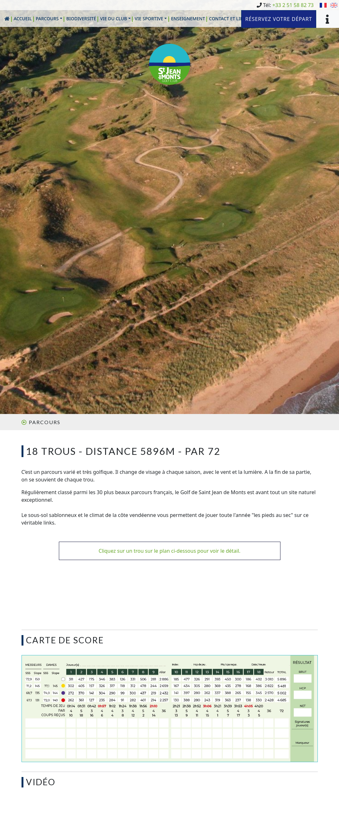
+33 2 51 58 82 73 (293, 5)
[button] (49, 18)
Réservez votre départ (278, 19)
